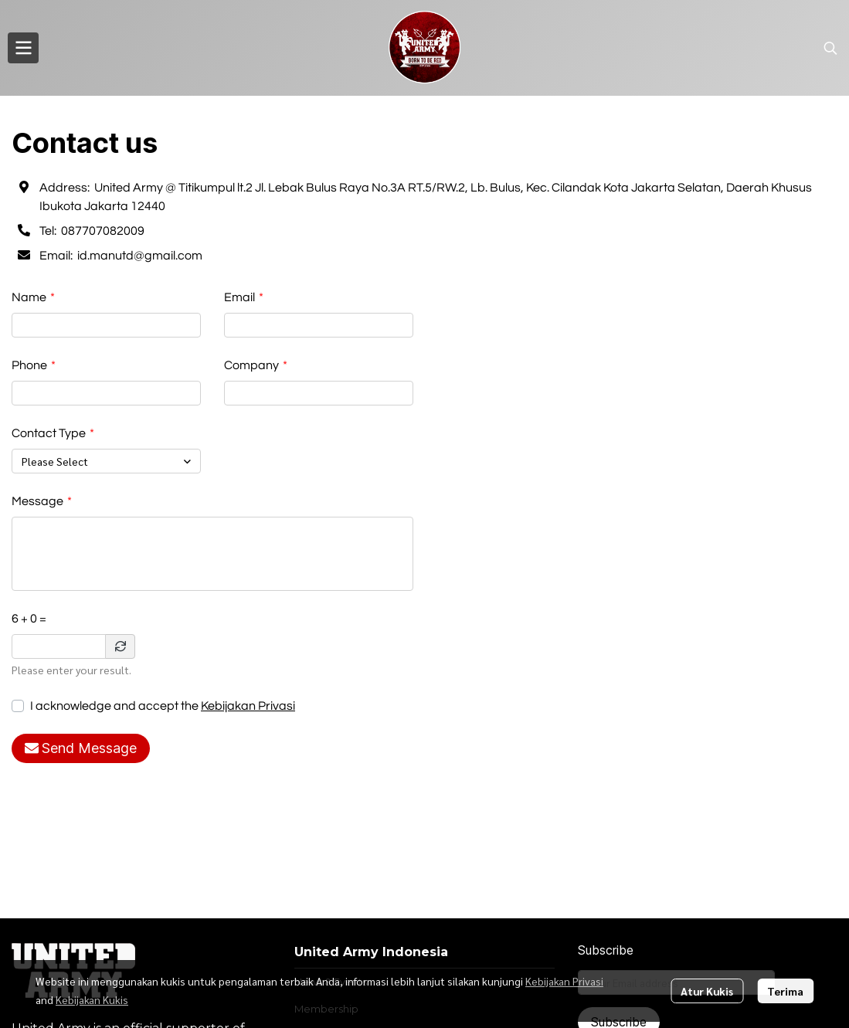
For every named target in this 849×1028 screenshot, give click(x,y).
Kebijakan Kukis (92, 999)
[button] (830, 48)
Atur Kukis (707, 991)
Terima (785, 991)
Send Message (81, 748)
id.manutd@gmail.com (139, 255)
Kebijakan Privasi (248, 706)
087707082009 (102, 231)
